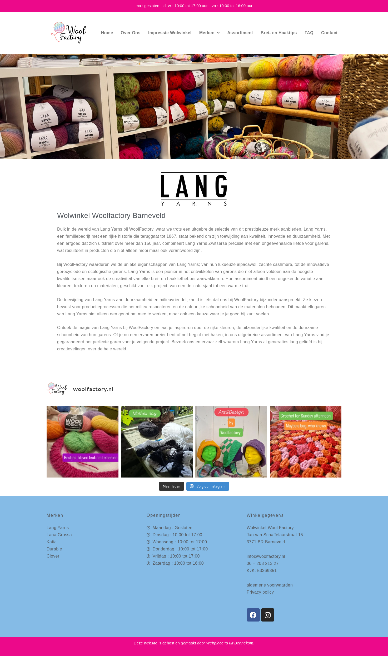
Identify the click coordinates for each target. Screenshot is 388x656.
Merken (209, 33)
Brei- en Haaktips (279, 33)
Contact (329, 33)
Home (107, 33)
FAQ (309, 33)
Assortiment (240, 33)
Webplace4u (217, 643)
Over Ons (131, 33)
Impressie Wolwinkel (170, 33)
